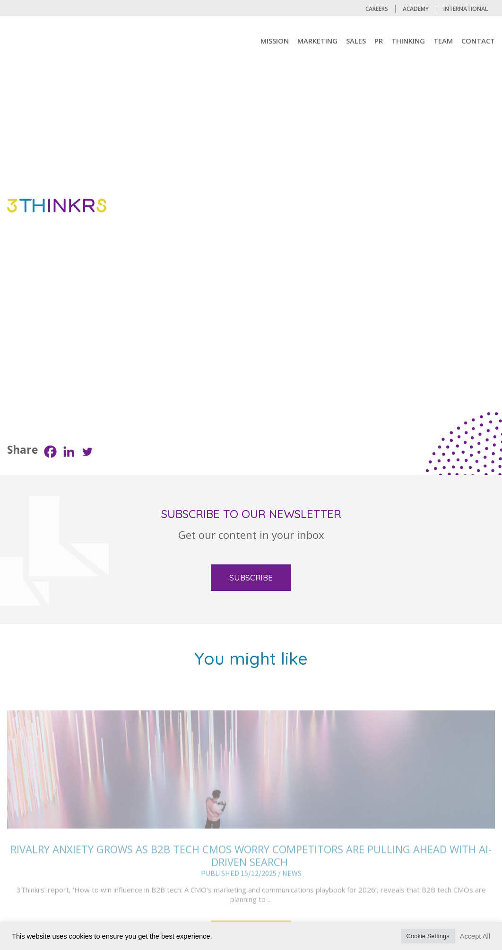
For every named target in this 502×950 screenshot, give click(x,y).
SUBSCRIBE (251, 577)
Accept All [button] (475, 936)
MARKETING (317, 40)
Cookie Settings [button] (428, 936)
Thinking (408, 40)
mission (274, 40)
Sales (356, 40)
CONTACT (478, 40)
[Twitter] (87, 451)
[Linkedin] (69, 451)
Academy (416, 9)
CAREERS (376, 9)
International (465, 9)
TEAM (443, 40)
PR (378, 40)
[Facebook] (50, 451)
